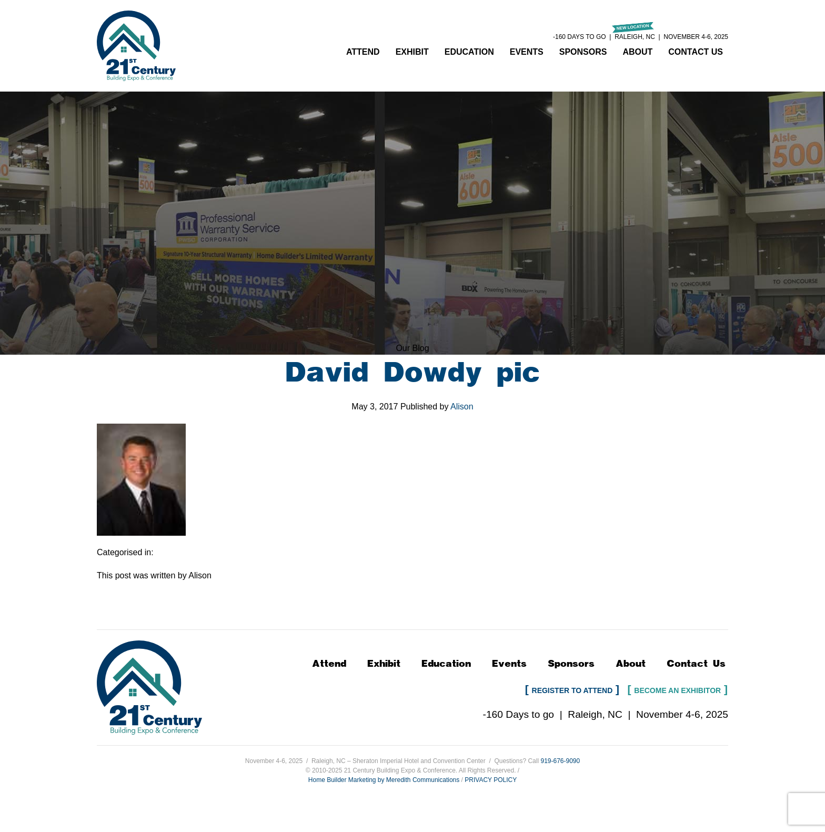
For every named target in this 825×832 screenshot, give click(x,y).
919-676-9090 (560, 761)
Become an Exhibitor (677, 690)
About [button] (637, 51)
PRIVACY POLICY (491, 780)
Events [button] (527, 51)
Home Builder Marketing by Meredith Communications (383, 780)
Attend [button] (363, 51)
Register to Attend (572, 690)
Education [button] (469, 51)
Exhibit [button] (412, 51)
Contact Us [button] (695, 51)
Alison (462, 406)
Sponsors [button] (583, 51)
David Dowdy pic (412, 372)
